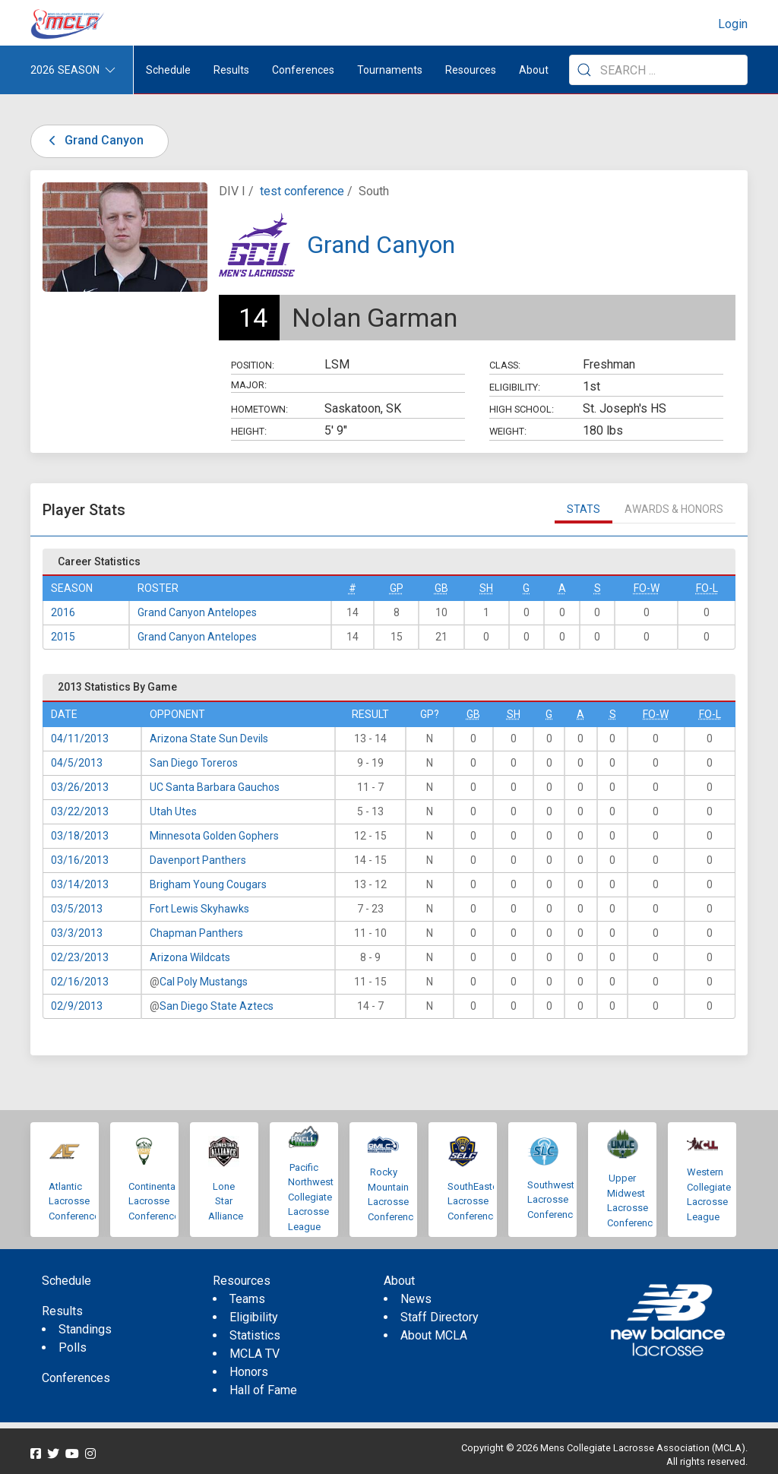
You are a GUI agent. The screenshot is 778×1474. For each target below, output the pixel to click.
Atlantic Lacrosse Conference (74, 1201)
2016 (63, 612)
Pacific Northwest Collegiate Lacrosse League (311, 1197)
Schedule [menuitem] (168, 70)
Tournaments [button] (389, 70)
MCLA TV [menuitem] (254, 1353)
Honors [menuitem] (248, 1372)
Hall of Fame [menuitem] (263, 1390)
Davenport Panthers (198, 860)
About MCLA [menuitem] (433, 1335)
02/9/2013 (77, 1006)
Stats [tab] (583, 509)
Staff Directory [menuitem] (439, 1317)
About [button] (534, 70)
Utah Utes (173, 811)
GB (441, 588)
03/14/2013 (80, 884)
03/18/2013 (80, 836)
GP (396, 588)
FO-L (707, 588)
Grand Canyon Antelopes (197, 612)
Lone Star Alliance (225, 1201)
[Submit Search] (584, 70)
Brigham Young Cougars (208, 884)
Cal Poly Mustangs (204, 982)
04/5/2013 (77, 763)
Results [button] (231, 70)
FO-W (646, 588)
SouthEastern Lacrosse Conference (477, 1201)
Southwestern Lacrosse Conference (557, 1199)
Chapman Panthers (196, 933)
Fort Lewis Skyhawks (199, 909)
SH (486, 588)
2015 (63, 637)
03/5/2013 (77, 909)
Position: (252, 365)
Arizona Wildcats (190, 957)
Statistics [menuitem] (254, 1335)
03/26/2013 (80, 787)
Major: (249, 385)
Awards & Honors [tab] (674, 509)
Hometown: (259, 409)
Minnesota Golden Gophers (214, 836)
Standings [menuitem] (85, 1329)
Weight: (508, 431)
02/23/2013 (80, 957)
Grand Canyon (93, 140)
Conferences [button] (303, 70)
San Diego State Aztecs (217, 1006)
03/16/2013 (80, 860)
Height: (249, 431)
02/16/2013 (80, 982)
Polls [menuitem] (73, 1347)
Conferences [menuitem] (76, 1378)
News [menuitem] (416, 1299)
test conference (302, 191)
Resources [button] (470, 70)
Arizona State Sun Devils (209, 738)
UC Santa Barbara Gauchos (215, 787)
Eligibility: (514, 387)
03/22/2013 (80, 811)
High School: (521, 409)
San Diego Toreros (194, 763)
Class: (504, 365)
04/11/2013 (80, 738)
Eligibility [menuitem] (253, 1317)
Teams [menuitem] (247, 1299)
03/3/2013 (77, 933)
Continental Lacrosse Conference (153, 1201)
